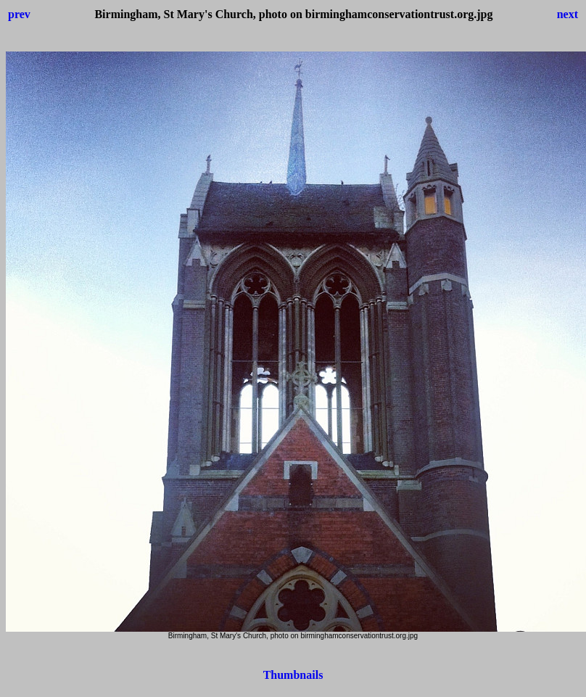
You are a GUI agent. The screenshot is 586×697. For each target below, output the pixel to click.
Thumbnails (293, 675)
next (567, 14)
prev (19, 14)
